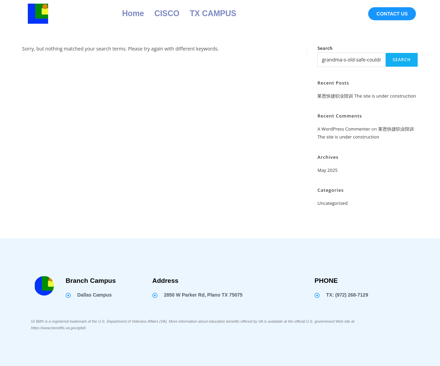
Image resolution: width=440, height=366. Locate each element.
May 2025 (327, 170)
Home (133, 13)
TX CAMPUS (213, 13)
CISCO (166, 13)
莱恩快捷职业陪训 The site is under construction (366, 96)
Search (324, 48)
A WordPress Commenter (343, 129)
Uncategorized (332, 203)
